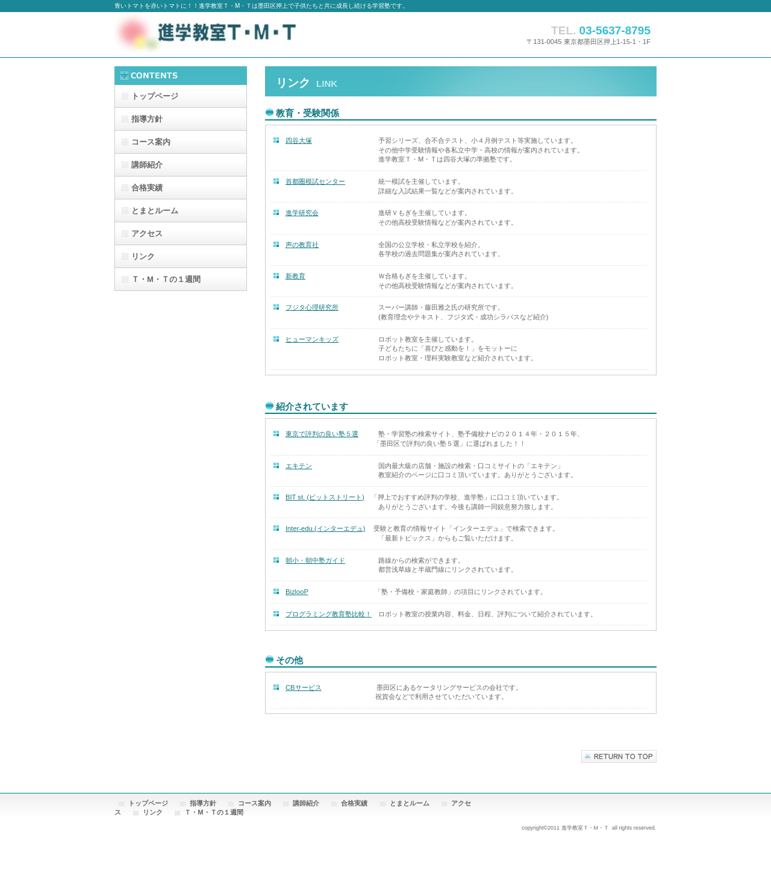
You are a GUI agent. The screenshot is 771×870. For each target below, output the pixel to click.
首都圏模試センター (315, 181)
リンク (143, 256)
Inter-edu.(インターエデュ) (325, 528)
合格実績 (354, 803)
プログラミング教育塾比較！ (329, 614)
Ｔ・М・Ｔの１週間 (213, 812)
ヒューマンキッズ (312, 339)
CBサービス (304, 687)
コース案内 (150, 141)
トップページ (148, 803)
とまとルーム (409, 803)
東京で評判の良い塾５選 (322, 433)
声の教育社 (302, 244)
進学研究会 (302, 212)
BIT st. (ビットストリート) (325, 497)
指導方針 (203, 803)
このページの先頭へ (619, 756)
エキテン (299, 465)
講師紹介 (306, 803)
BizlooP (297, 591)
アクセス (147, 233)
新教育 (295, 276)
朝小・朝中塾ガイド (315, 560)
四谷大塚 (299, 140)
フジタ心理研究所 (312, 307)
